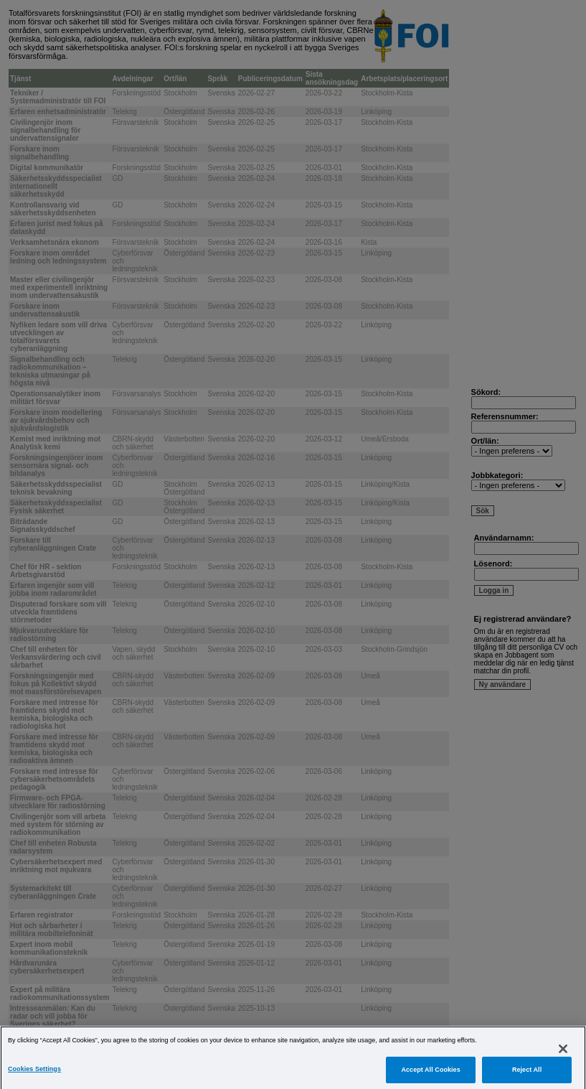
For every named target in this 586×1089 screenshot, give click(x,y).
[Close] (563, 1060)
